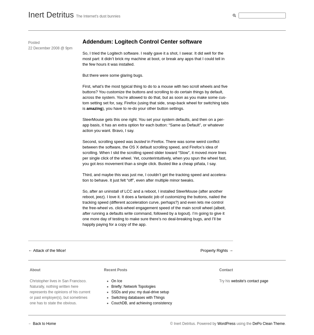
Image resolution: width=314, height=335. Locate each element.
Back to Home (44, 324)
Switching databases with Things (138, 297)
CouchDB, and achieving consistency (141, 303)
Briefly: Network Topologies (133, 286)
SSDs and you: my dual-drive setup (140, 292)
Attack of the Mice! (49, 250)
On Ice (116, 281)
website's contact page (249, 281)
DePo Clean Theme (268, 324)
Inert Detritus (51, 14)
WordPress (226, 324)
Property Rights (214, 250)
